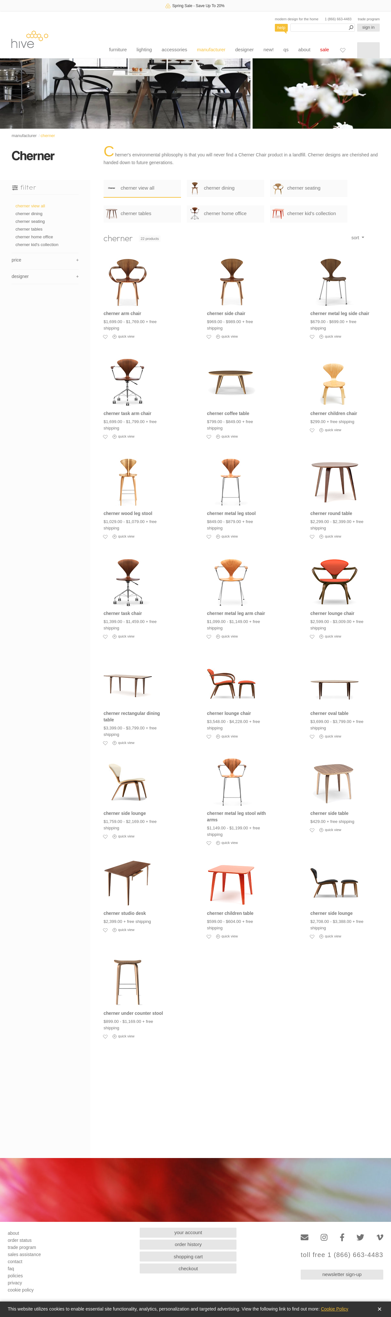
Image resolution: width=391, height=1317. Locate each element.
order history (188, 1244)
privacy (15, 1282)
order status (20, 1240)
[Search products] (322, 28)
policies (15, 1275)
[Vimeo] (379, 1237)
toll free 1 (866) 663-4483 (342, 1255)
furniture (118, 49)
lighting (144, 49)
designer (244, 49)
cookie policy (21, 1289)
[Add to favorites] (105, 336)
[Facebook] (342, 1237)
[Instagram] (324, 1237)
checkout (188, 1268)
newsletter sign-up (342, 1274)
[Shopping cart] (368, 50)
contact (15, 1261)
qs (286, 49)
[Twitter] (360, 1237)
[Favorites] (342, 50)
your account (188, 1232)
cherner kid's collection (36, 244)
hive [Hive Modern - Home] (29, 39)
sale (324, 49)
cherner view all (30, 205)
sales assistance (24, 1254)
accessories (174, 49)
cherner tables (29, 229)
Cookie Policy (334, 1309)
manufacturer (211, 49)
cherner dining (29, 213)
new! (269, 49)
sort (355, 237)
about (304, 49)
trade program (369, 19)
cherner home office (34, 236)
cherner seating (30, 221)
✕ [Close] (379, 1309)
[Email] (304, 1237)
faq (11, 1268)
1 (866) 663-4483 (338, 19)
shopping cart (188, 1256)
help (281, 27)
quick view (124, 337)
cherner (48, 135)
